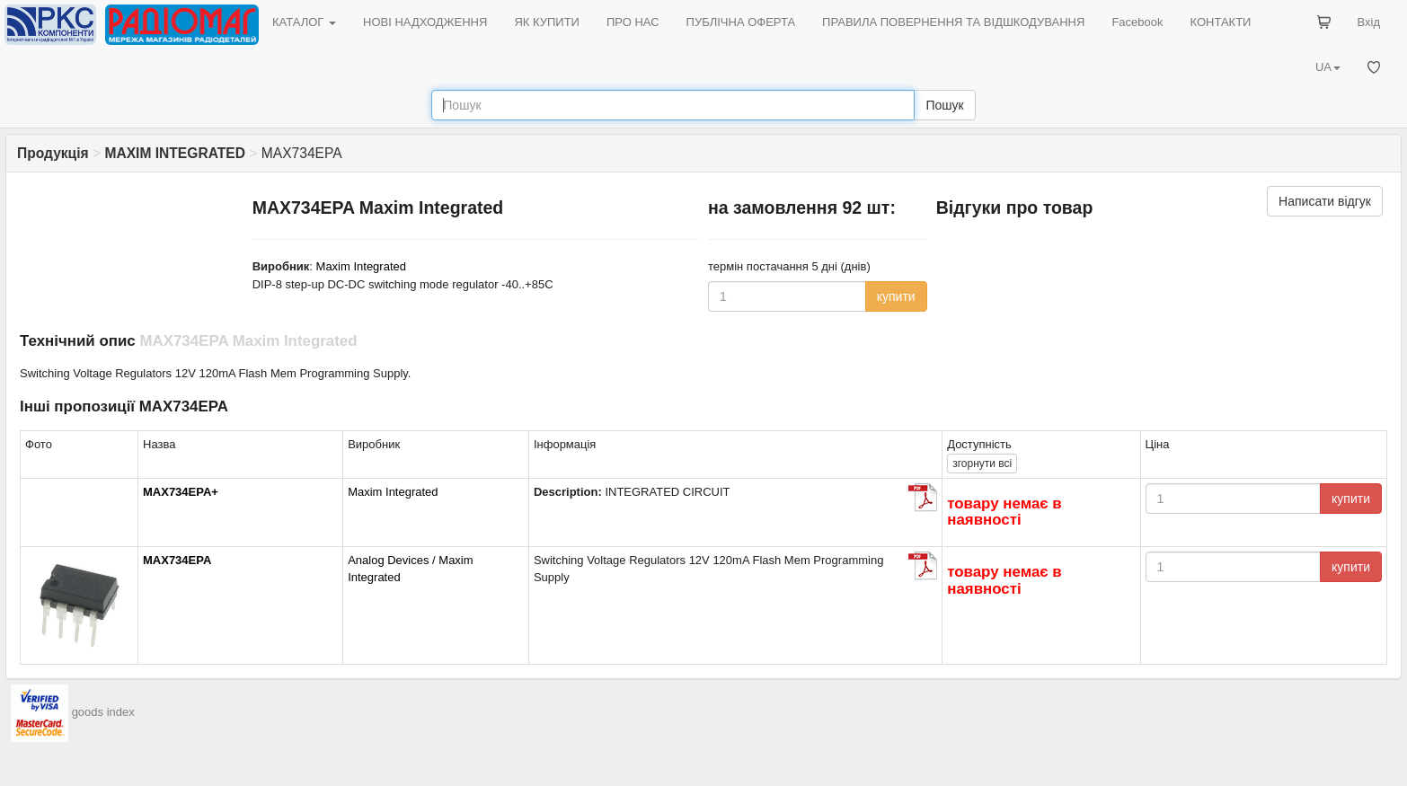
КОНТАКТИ (1220, 22)
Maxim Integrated (361, 266)
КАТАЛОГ (304, 22)
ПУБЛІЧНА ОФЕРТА (741, 22)
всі (982, 463)
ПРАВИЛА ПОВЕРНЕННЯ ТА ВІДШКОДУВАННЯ (953, 22)
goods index (103, 712)
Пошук (944, 105)
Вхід (1369, 22)
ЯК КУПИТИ (547, 22)
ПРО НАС (632, 22)
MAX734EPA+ (180, 492)
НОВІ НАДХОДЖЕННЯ (425, 22)
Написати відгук (1325, 201)
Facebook (1137, 22)
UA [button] (1328, 67)
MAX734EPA (177, 560)
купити (896, 296)
